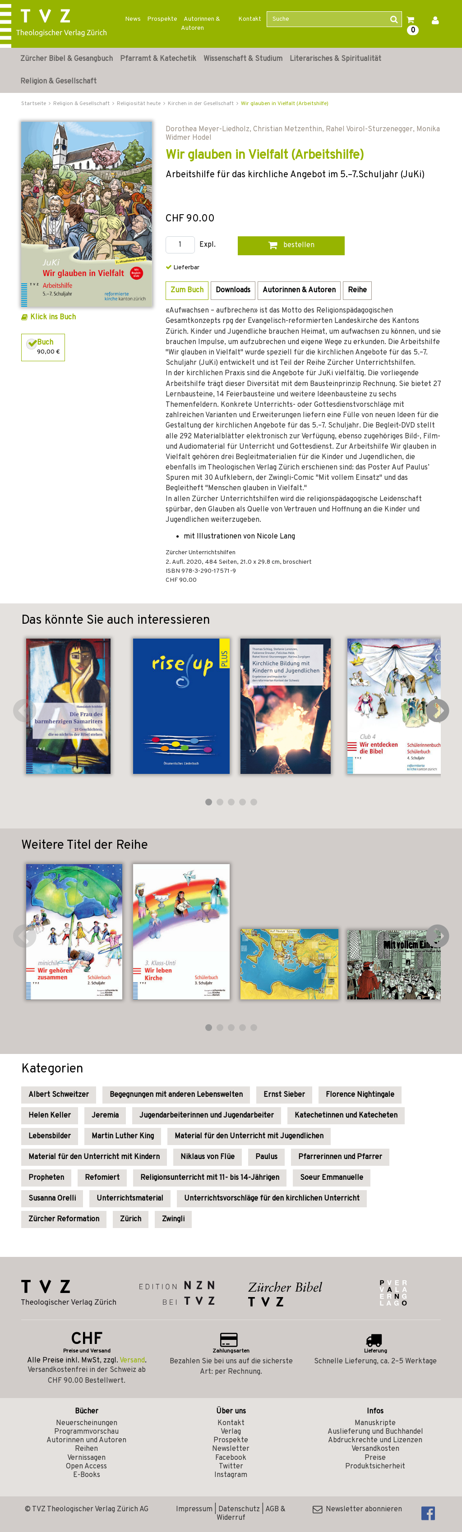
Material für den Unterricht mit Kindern (94, 1157)
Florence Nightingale (360, 1095)
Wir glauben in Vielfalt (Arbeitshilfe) (284, 103)
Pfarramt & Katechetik (158, 59)
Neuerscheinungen (86, 1423)
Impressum (194, 1509)
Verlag (231, 1431)
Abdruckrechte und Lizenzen (375, 1440)
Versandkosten (375, 1449)
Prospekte (162, 19)
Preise (375, 1458)
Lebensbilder (49, 1136)
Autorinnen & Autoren (200, 23)
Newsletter (230, 1449)
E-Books (86, 1475)
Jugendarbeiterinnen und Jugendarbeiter (206, 1115)
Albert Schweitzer (58, 1095)
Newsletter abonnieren (357, 1509)
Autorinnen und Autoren (86, 1440)
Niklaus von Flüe (207, 1157)
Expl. (207, 245)
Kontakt (249, 19)
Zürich (130, 1219)
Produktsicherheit (375, 1466)
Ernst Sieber (284, 1095)
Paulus (266, 1157)
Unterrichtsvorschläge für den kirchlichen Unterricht (272, 1198)
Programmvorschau (86, 1431)
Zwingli (173, 1219)
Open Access (86, 1466)
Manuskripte (375, 1423)
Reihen (86, 1449)
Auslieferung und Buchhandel (375, 1431)
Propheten (46, 1177)
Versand (132, 1360)
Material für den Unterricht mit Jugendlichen (249, 1136)
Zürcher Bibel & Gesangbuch (66, 59)
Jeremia (105, 1115)
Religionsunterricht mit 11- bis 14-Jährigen (209, 1177)
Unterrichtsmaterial (130, 1198)
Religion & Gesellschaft (58, 81)
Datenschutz (239, 1509)
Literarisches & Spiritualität (335, 59)
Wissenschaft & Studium (242, 59)
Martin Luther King (123, 1136)
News (133, 19)
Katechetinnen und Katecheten (346, 1115)
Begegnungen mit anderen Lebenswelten (176, 1095)
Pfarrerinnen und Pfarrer (340, 1157)
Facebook (230, 1458)
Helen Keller (49, 1115)
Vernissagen (86, 1458)
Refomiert (102, 1177)
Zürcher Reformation (63, 1219)
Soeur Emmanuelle (331, 1177)
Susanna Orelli (52, 1198)
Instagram (230, 1475)
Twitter (231, 1466)
